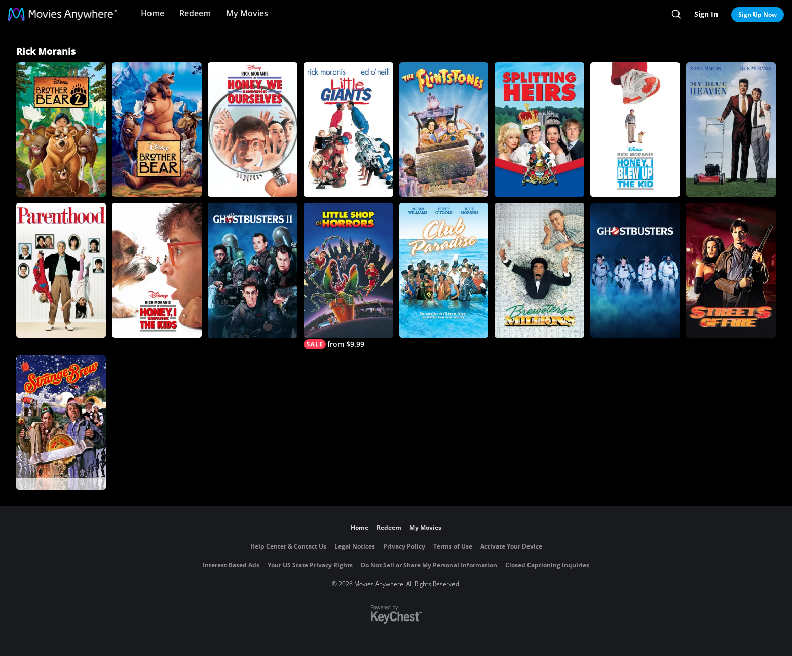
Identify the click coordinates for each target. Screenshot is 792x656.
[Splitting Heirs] (539, 129)
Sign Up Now (757, 14)
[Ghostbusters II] (252, 270)
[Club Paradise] (444, 270)
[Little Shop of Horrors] (348, 276)
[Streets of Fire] (731, 270)
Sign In (706, 14)
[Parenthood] (61, 270)
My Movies (247, 13)
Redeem (195, 13)
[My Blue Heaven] (731, 129)
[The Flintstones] (444, 129)
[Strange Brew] (61, 422)
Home (152, 13)
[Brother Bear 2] (61, 129)
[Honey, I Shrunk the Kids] (157, 270)
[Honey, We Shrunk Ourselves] (252, 129)
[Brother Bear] (157, 129)
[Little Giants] (348, 129)
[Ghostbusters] (635, 270)
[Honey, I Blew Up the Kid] (635, 129)
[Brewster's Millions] (539, 270)
